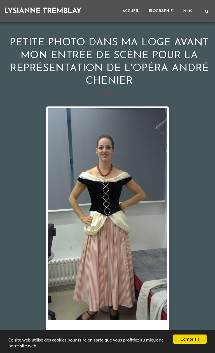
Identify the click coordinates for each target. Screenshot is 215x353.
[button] (206, 11)
